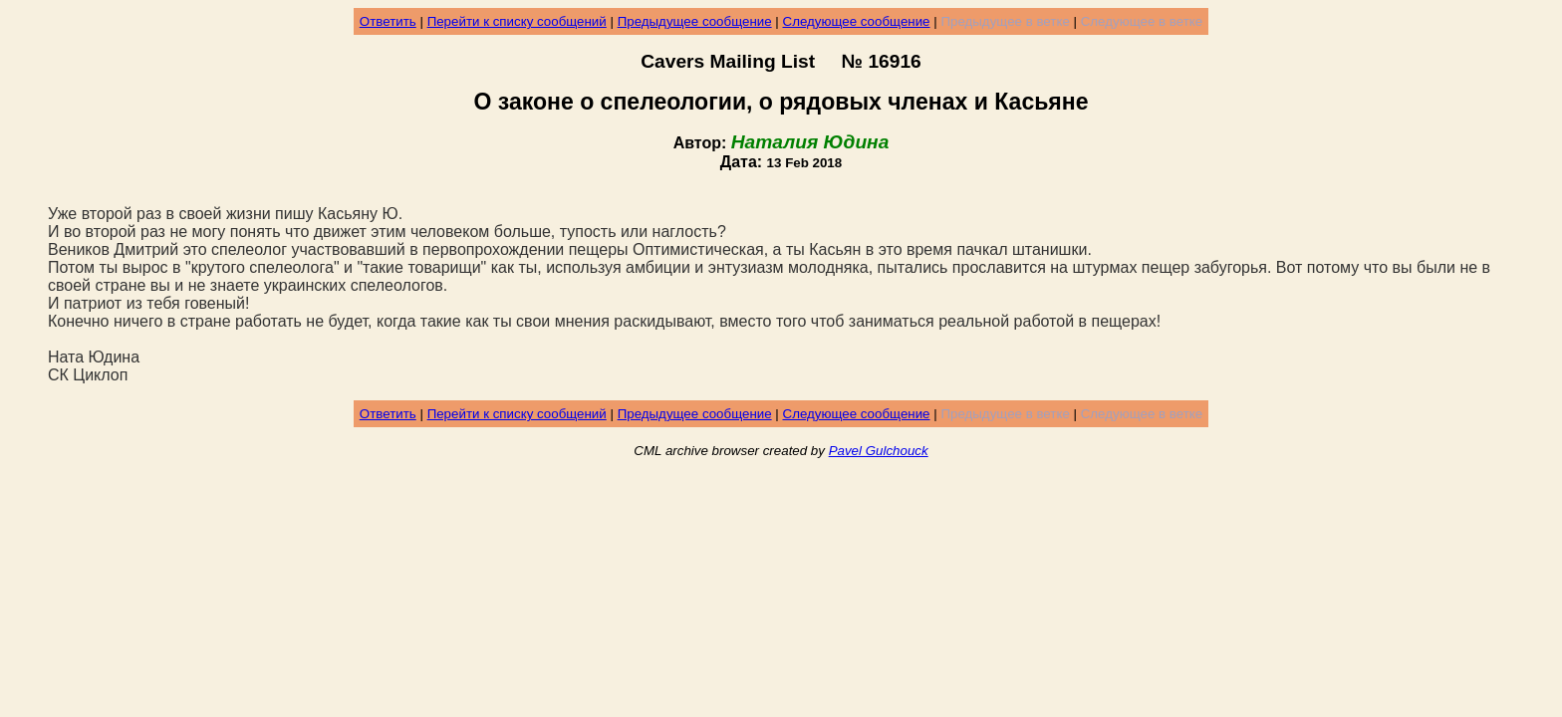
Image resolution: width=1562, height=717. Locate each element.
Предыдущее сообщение (695, 21)
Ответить (388, 21)
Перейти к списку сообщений (517, 21)
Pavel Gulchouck (878, 450)
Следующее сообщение (856, 21)
